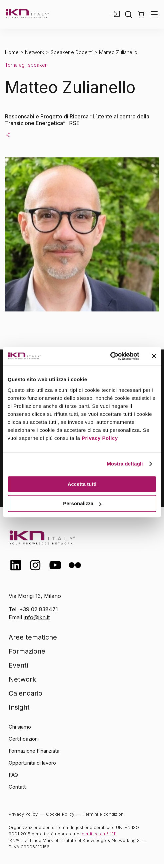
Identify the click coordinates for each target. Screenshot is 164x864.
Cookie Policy (60, 814)
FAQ (13, 775)
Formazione (27, 651)
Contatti (18, 787)
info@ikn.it (37, 617)
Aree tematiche (33, 637)
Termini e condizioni (104, 814)
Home (12, 52)
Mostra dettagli (125, 464)
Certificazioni (24, 739)
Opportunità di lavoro (32, 763)
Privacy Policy (100, 438)
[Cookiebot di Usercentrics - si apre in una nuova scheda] (110, 356)
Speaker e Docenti (72, 52)
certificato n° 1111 (99, 833)
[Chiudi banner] (154, 356)
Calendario (25, 693)
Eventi (18, 665)
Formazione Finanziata (34, 751)
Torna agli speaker (26, 65)
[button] (141, 14)
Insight (19, 707)
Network (34, 52)
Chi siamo (20, 727)
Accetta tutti (82, 484)
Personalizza (82, 503)
